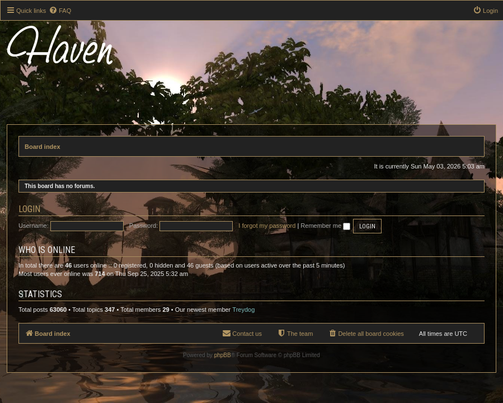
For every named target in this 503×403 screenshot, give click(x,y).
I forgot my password (266, 225)
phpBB (222, 355)
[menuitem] (60, 10)
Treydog (243, 309)
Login (29, 209)
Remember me (325, 225)
